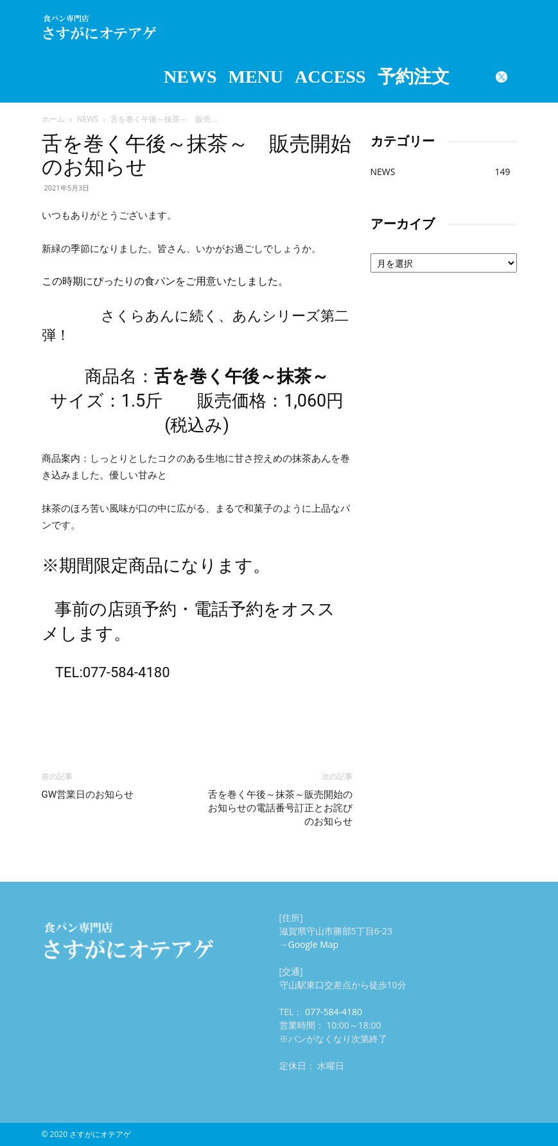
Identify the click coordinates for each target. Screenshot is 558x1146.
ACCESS (330, 77)
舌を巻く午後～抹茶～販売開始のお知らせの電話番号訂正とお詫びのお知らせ (280, 808)
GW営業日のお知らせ (88, 794)
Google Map (313, 944)
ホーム (53, 119)
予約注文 (413, 77)
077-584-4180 (333, 1012)
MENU (255, 77)
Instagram (470, 77)
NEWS (190, 77)
